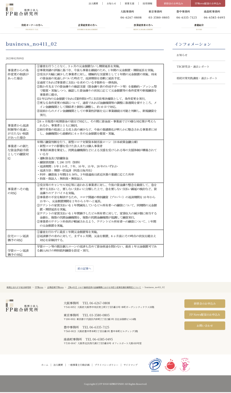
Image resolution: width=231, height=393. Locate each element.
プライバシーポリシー (106, 365)
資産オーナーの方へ (32, 27)
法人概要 (93, 3)
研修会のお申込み (173, 3)
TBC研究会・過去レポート (193, 67)
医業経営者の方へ (143, 27)
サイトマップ (130, 365)
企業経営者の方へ (87, 27)
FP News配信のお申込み (204, 315)
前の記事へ (84, 269)
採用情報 (147, 3)
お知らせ (111, 3)
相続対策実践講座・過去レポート (197, 79)
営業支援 (129, 3)
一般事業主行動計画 (78, 365)
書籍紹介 (199, 27)
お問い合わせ (205, 326)
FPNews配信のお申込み (208, 3)
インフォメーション (193, 45)
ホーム (44, 365)
